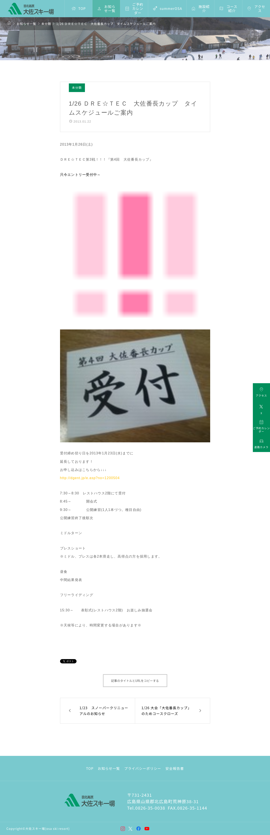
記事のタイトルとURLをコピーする (135, 680)
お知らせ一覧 (109, 768)
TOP (90, 768)
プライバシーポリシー (142, 768)
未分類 (77, 87)
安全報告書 (174, 768)
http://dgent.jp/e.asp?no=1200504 (90, 478)
